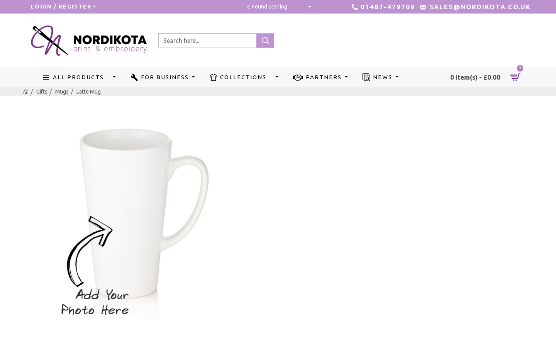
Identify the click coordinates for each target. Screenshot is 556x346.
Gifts (41, 92)
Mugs (62, 92)
